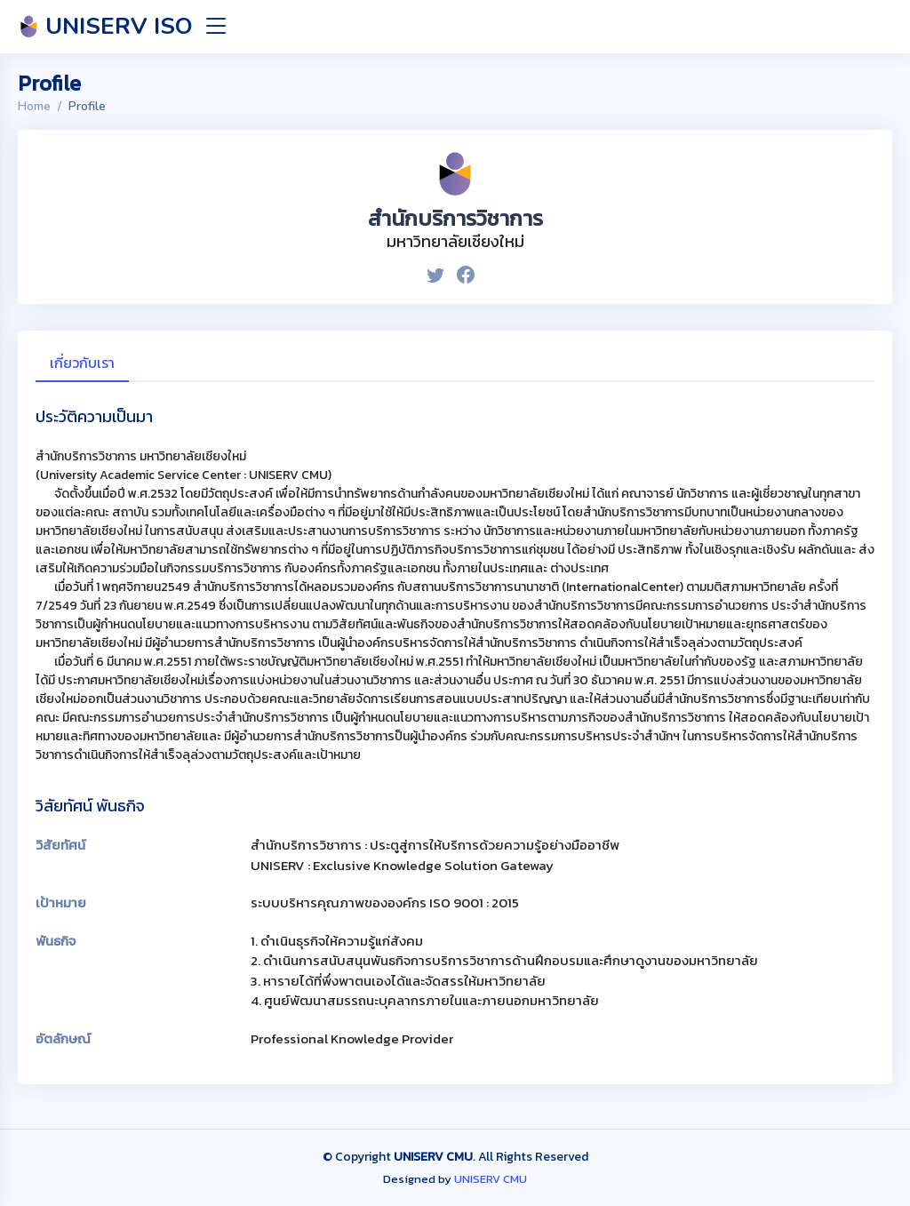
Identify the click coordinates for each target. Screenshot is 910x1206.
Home (34, 106)
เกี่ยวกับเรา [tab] (82, 362)
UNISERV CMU (490, 1178)
